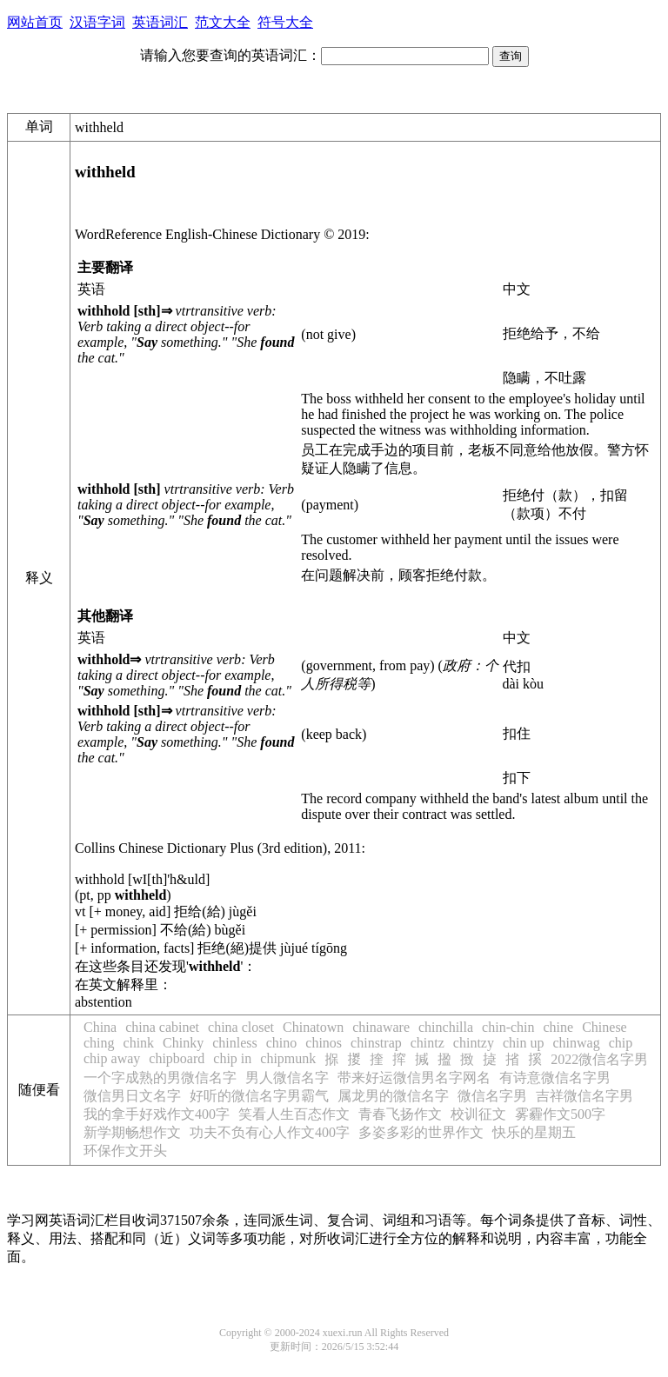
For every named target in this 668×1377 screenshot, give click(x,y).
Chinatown (313, 1027)
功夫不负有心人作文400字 (270, 1132)
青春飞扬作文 (400, 1114)
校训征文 (478, 1114)
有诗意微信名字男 (555, 1077)
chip (621, 1042)
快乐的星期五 (534, 1132)
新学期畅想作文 (132, 1132)
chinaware (381, 1027)
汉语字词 (97, 22)
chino (281, 1042)
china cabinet (162, 1027)
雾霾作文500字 (560, 1114)
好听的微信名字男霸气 (259, 1095)
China (100, 1027)
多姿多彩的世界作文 (421, 1132)
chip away (112, 1058)
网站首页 (35, 22)
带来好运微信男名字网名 (414, 1077)
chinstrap (376, 1042)
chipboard (176, 1058)
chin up (523, 1042)
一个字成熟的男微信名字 (160, 1077)
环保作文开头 (125, 1150)
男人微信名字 (287, 1077)
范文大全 (222, 22)
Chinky (183, 1042)
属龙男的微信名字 (393, 1095)
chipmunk (288, 1058)
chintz (427, 1042)
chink (139, 1042)
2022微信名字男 (599, 1059)
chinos (323, 1042)
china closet (241, 1027)
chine (559, 1027)
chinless (234, 1042)
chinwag (575, 1042)
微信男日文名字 (132, 1095)
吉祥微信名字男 (584, 1095)
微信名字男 (492, 1095)
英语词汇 (160, 22)
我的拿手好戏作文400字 (157, 1114)
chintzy (473, 1042)
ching (99, 1042)
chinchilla (445, 1027)
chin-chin (508, 1027)
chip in (232, 1058)
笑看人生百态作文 (294, 1114)
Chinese (604, 1027)
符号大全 (285, 22)
